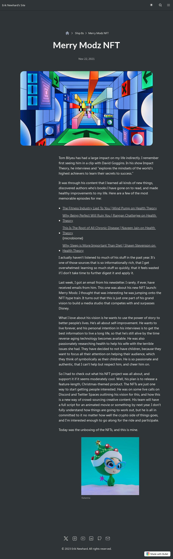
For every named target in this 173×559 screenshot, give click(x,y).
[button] (168, 5)
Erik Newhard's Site (13, 5)
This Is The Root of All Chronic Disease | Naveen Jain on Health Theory (109, 230)
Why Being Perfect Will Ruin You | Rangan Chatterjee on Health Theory (109, 218)
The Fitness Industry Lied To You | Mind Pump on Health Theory (109, 208)
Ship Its (78, 33)
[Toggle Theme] (151, 5)
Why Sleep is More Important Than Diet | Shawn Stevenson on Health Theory (109, 248)
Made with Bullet (157, 554)
